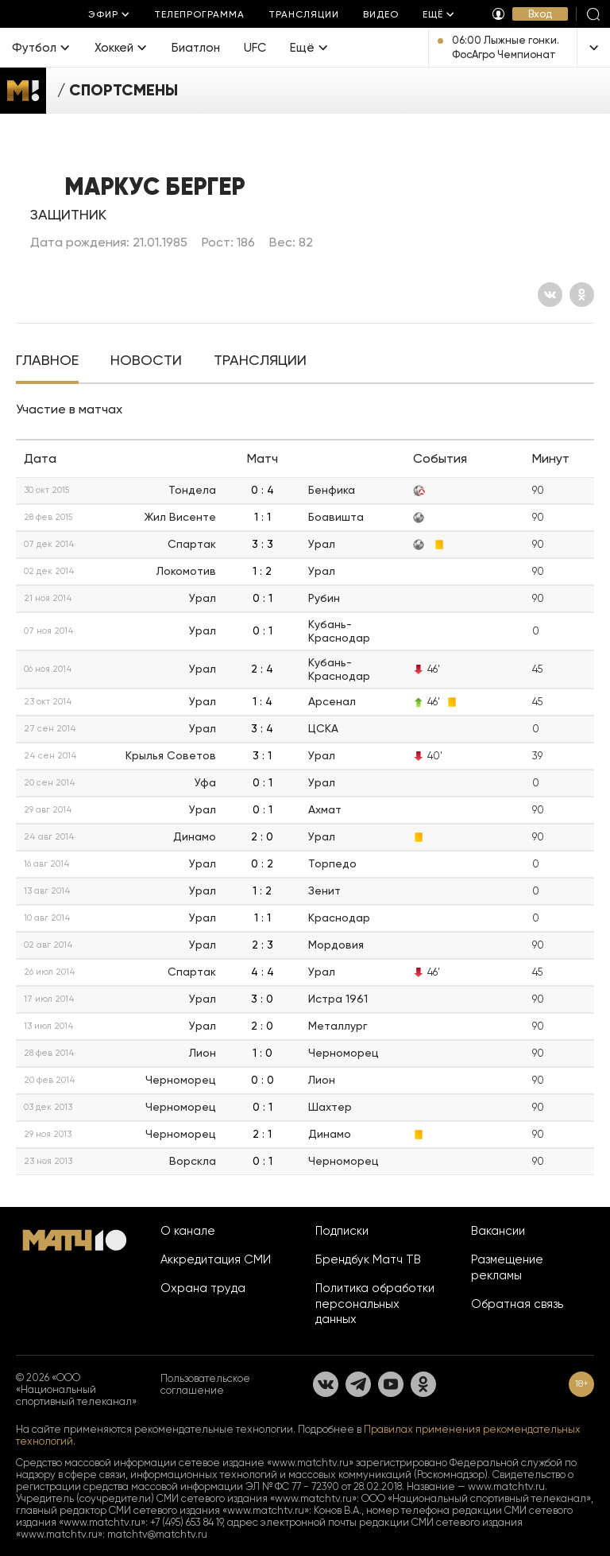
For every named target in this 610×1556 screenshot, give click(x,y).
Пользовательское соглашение (205, 1384)
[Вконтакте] (550, 294)
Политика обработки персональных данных (374, 1304)
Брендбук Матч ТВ (368, 1259)
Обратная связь (517, 1304)
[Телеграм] (358, 1384)
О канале (187, 1231)
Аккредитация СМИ (215, 1259)
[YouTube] (390, 1384)
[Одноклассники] (581, 294)
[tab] (47, 362)
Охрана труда (202, 1288)
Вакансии (498, 1231)
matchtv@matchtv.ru (157, 1534)
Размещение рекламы (507, 1267)
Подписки (342, 1231)
